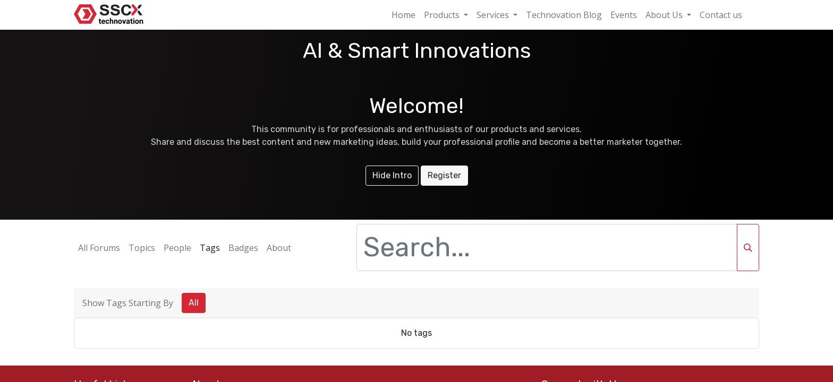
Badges (243, 248)
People (177, 248)
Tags (210, 248)
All (194, 303)
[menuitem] (403, 14)
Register (444, 175)
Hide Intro (392, 175)
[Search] (748, 247)
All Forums (99, 248)
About (279, 248)
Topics (142, 248)
